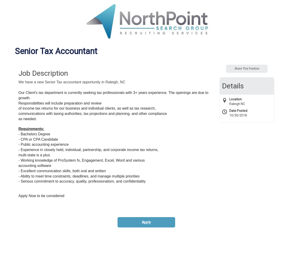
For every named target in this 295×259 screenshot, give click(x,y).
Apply (146, 222)
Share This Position (247, 68)
